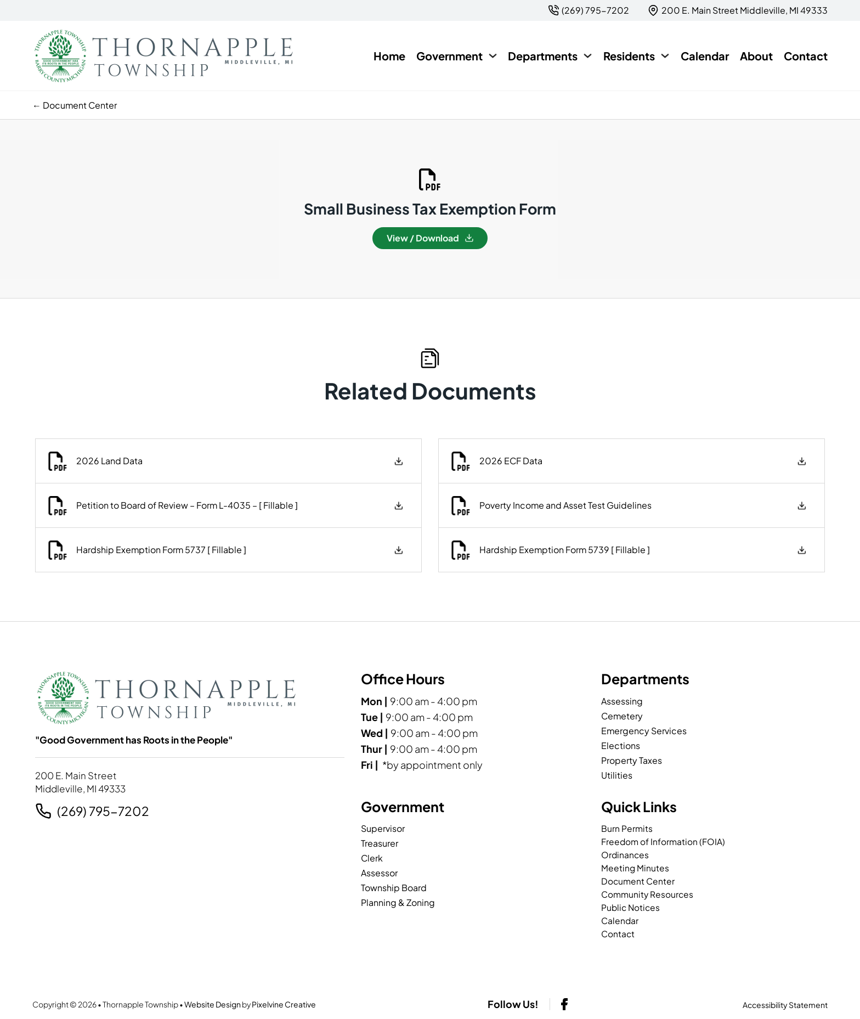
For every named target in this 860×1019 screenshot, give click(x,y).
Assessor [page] (379, 873)
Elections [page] (620, 745)
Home (389, 56)
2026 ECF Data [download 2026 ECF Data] (509, 460)
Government (449, 56)
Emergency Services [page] (644, 730)
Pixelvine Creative (284, 1004)
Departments (543, 56)
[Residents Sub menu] (665, 55)
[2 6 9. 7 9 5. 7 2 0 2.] (588, 10)
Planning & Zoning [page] (398, 902)
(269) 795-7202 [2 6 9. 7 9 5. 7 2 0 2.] (103, 811)
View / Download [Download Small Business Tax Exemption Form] (430, 238)
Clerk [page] (372, 858)
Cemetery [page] (622, 716)
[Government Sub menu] (492, 55)
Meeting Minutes (635, 868)
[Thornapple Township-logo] (164, 56)
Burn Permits (627, 828)
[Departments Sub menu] (587, 55)
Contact (806, 56)
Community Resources (647, 894)
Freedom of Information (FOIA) (663, 841)
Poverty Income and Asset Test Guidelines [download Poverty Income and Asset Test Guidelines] (564, 505)
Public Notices (631, 907)
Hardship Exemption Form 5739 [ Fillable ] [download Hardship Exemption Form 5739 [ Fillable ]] (563, 549)
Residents (629, 56)
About (756, 56)
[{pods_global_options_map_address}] (738, 10)
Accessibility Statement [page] (785, 1005)
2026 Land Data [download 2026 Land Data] (108, 460)
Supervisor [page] (383, 828)
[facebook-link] (564, 1004)
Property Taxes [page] (631, 760)
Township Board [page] (394, 887)
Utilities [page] (616, 775)
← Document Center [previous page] (74, 105)
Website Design (212, 1004)
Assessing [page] (622, 701)
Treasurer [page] (379, 843)
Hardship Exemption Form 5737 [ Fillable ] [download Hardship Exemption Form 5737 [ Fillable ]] (160, 549)
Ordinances (625, 854)
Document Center (638, 881)
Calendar (705, 56)
